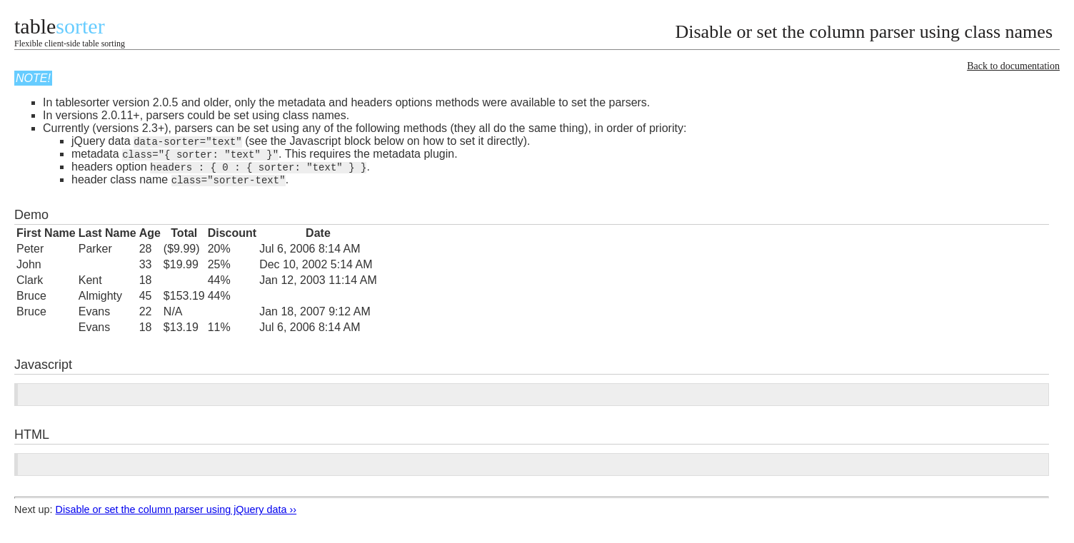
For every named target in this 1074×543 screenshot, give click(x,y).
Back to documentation (1013, 66)
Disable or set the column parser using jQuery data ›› (176, 512)
